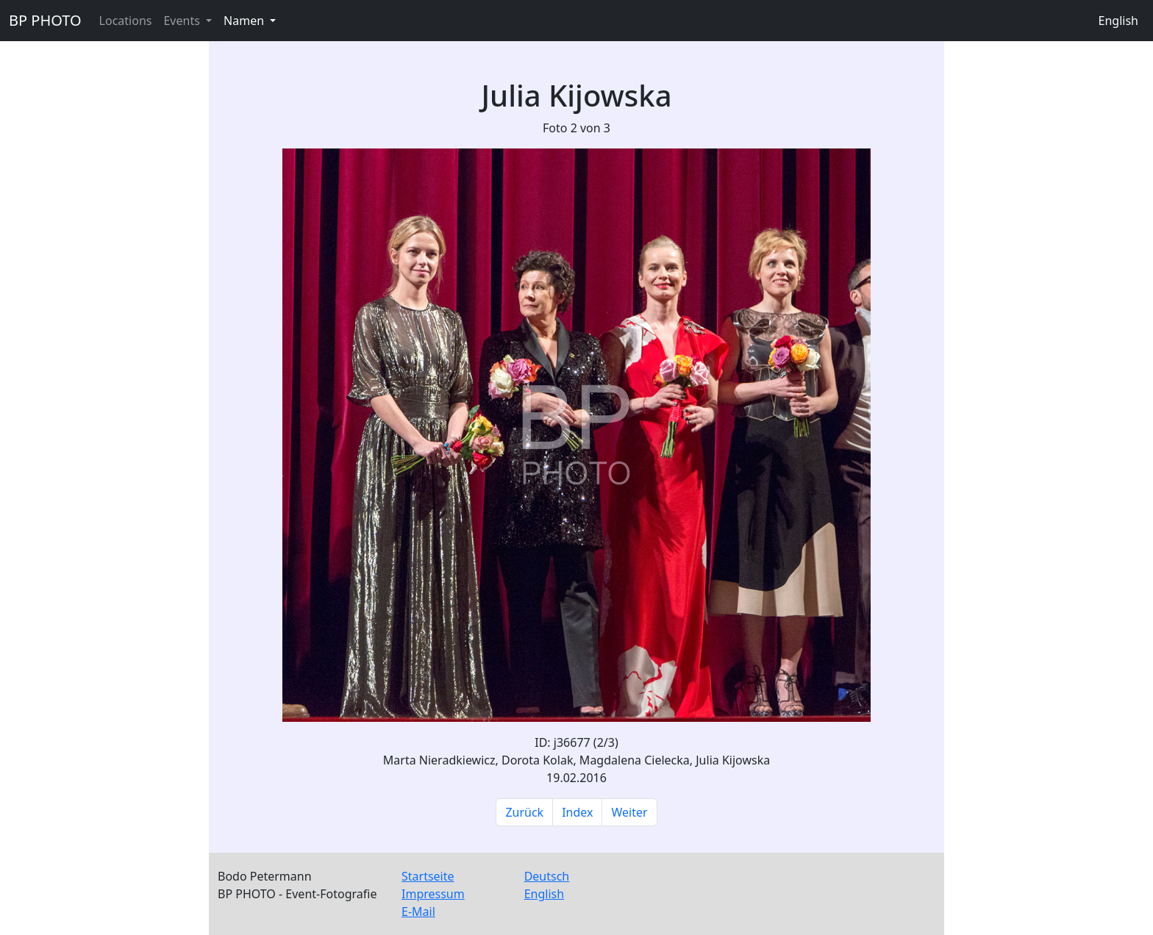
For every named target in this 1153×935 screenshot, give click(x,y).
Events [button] (183, 20)
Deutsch (547, 876)
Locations (125, 20)
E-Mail (418, 911)
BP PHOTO (45, 20)
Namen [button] (245, 20)
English (1118, 20)
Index (577, 812)
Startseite (427, 876)
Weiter (629, 812)
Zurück (524, 812)
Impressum (433, 894)
